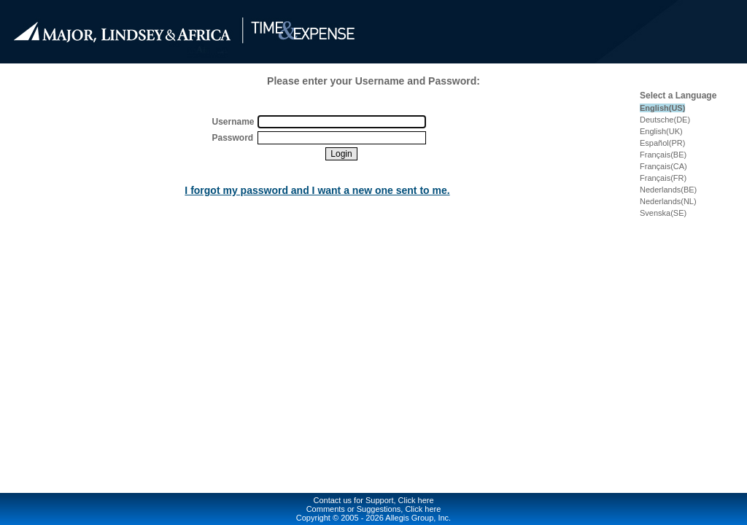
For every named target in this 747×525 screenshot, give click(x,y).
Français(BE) (663, 154)
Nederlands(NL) (668, 201)
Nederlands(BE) (668, 189)
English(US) (662, 108)
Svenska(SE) (663, 213)
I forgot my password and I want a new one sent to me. (317, 190)
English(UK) (661, 131)
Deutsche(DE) (665, 119)
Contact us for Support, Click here (373, 500)
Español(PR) (662, 143)
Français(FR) (663, 178)
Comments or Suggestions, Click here (373, 509)
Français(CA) (663, 166)
